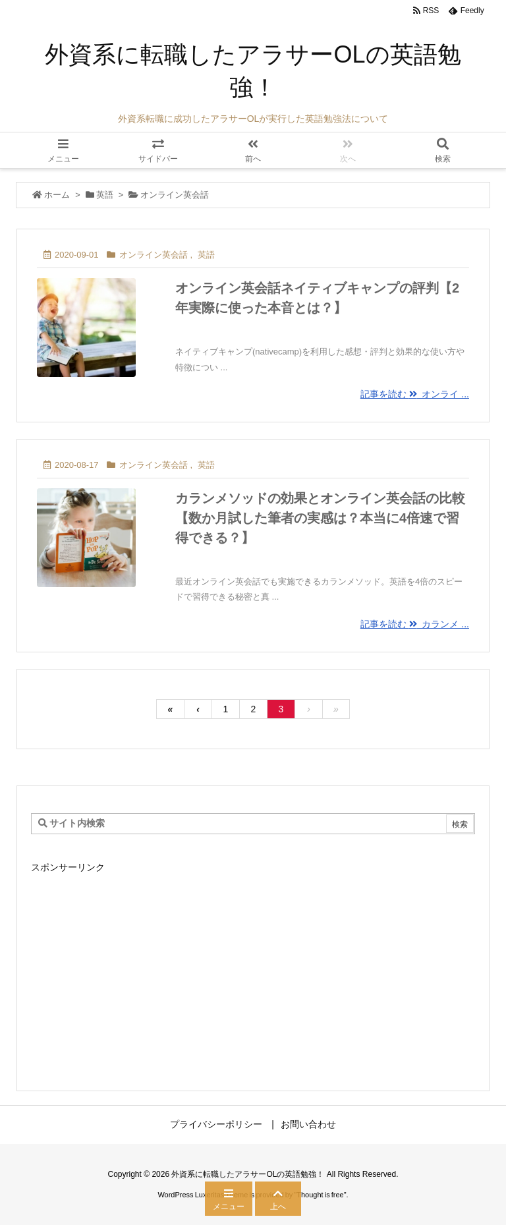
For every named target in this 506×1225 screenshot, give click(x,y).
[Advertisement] (253, 969)
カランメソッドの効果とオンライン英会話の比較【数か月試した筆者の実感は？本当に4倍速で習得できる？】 (320, 518)
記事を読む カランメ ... (414, 624)
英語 (104, 195)
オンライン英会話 (153, 255)
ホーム (57, 195)
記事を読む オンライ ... (414, 394)
